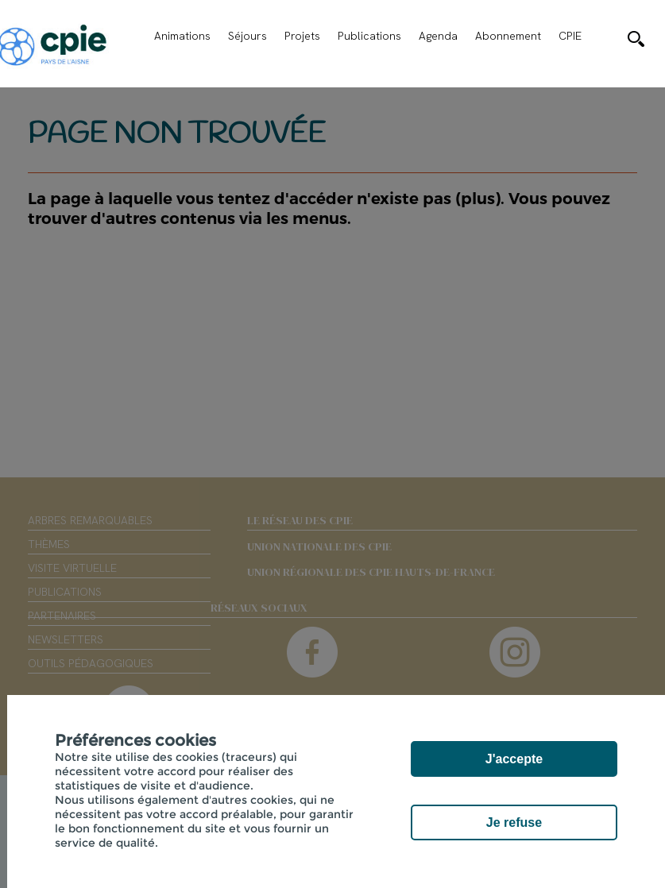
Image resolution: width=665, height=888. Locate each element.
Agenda (438, 36)
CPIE (570, 36)
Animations (182, 36)
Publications (369, 36)
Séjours (247, 36)
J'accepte (514, 759)
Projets (302, 36)
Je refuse (514, 822)
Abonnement (508, 36)
